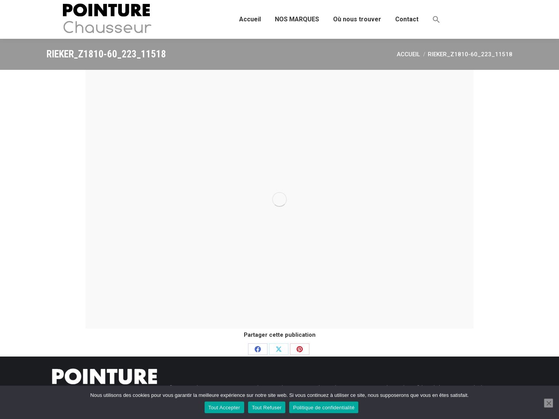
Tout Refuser (267, 407)
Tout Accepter (224, 407)
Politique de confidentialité (323, 407)
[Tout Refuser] (548, 403)
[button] (436, 19)
